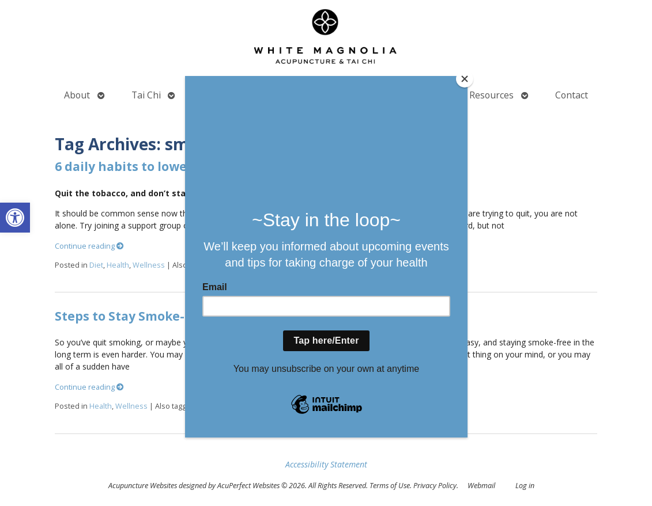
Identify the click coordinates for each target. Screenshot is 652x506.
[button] (15, 218)
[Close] (464, 78)
